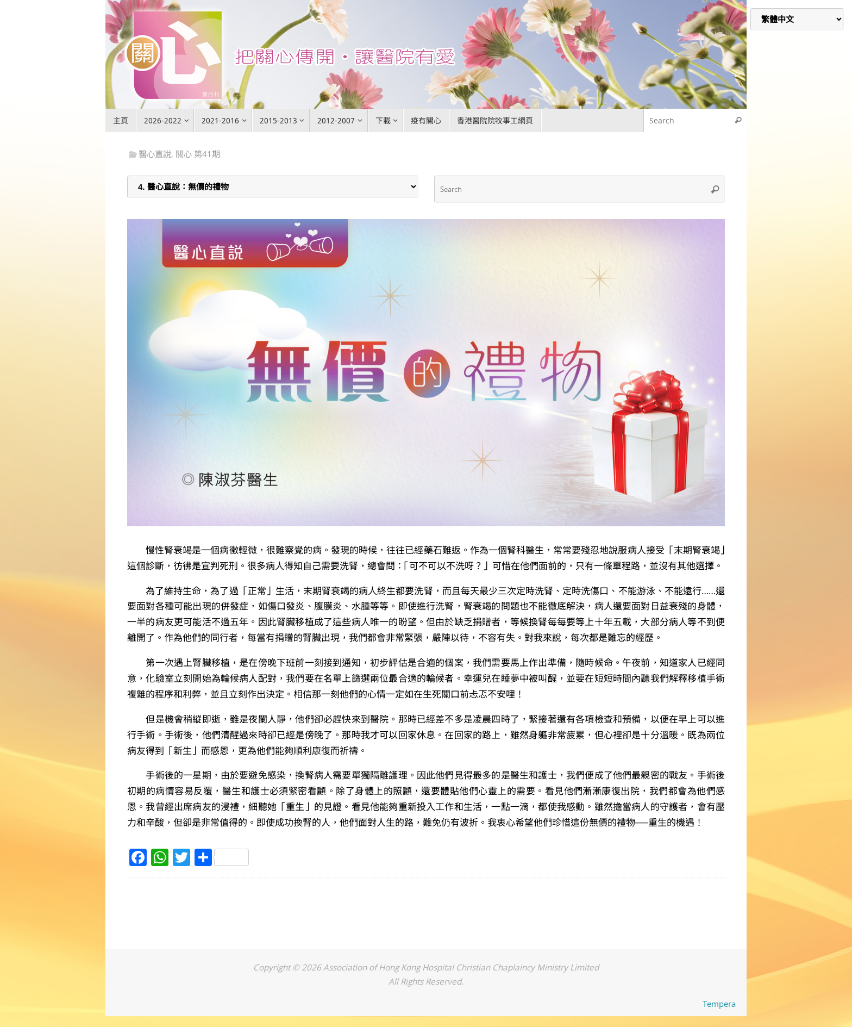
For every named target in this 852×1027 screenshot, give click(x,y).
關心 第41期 (198, 153)
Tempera (719, 1003)
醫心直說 (155, 153)
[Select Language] (797, 19)
